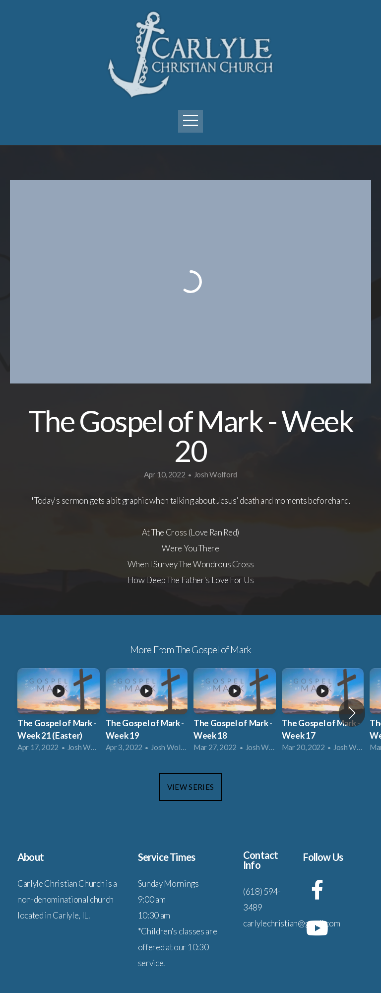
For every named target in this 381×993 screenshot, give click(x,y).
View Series (190, 786)
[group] (58, 713)
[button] (352, 713)
